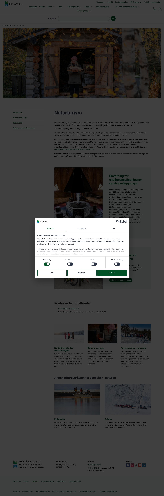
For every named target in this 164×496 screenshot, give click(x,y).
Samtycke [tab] (50, 229)
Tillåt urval (82, 273)
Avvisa (51, 273)
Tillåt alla (112, 273)
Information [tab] (82, 228)
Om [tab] (113, 228)
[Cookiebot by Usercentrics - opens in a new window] (117, 221)
